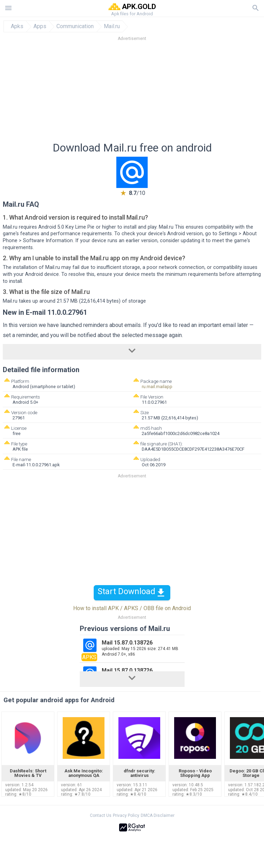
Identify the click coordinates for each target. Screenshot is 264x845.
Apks (17, 26)
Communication (75, 26)
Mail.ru (112, 26)
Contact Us (100, 815)
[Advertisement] (132, 93)
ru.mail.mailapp (157, 386)
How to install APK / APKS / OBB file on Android (132, 608)
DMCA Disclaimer (157, 815)
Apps (39, 26)
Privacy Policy (126, 815)
